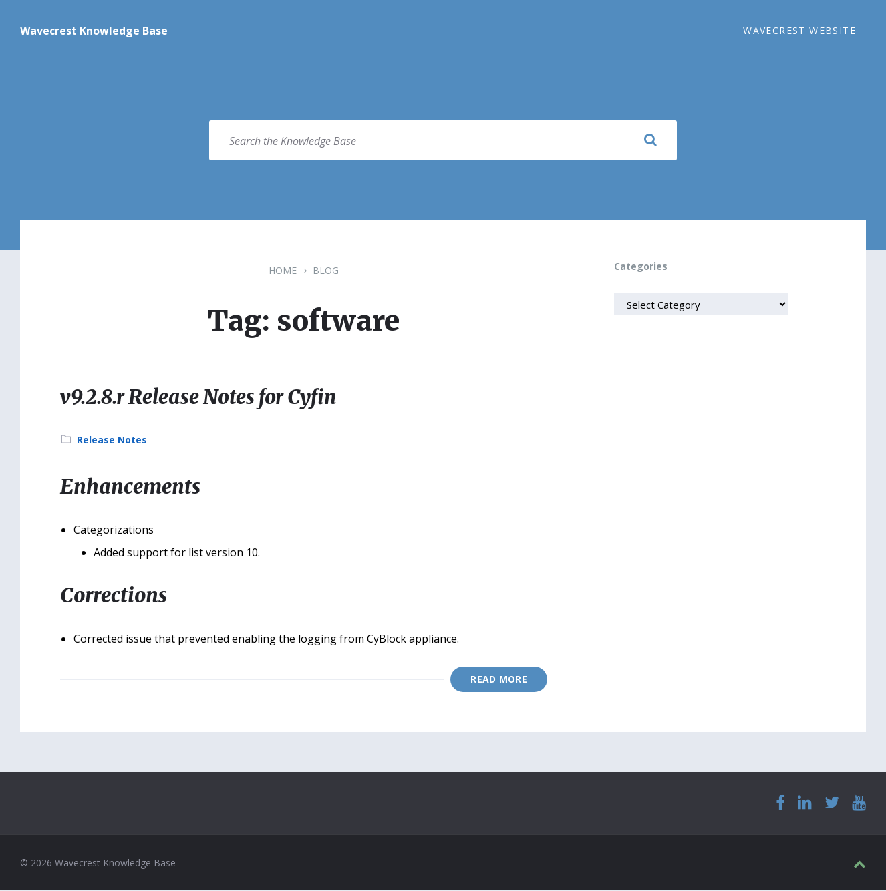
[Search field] (443, 141)
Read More (498, 679)
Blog (326, 270)
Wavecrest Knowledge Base (94, 30)
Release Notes (112, 440)
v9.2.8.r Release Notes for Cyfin (203, 397)
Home (283, 270)
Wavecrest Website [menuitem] (799, 30)
